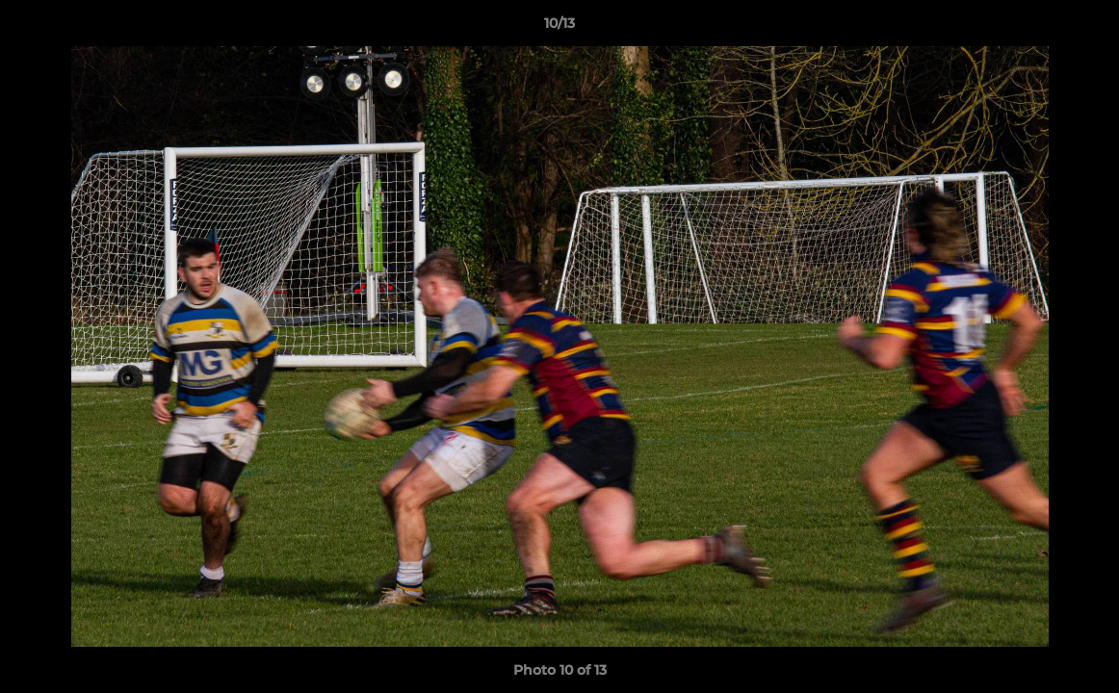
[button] (1084, 28)
